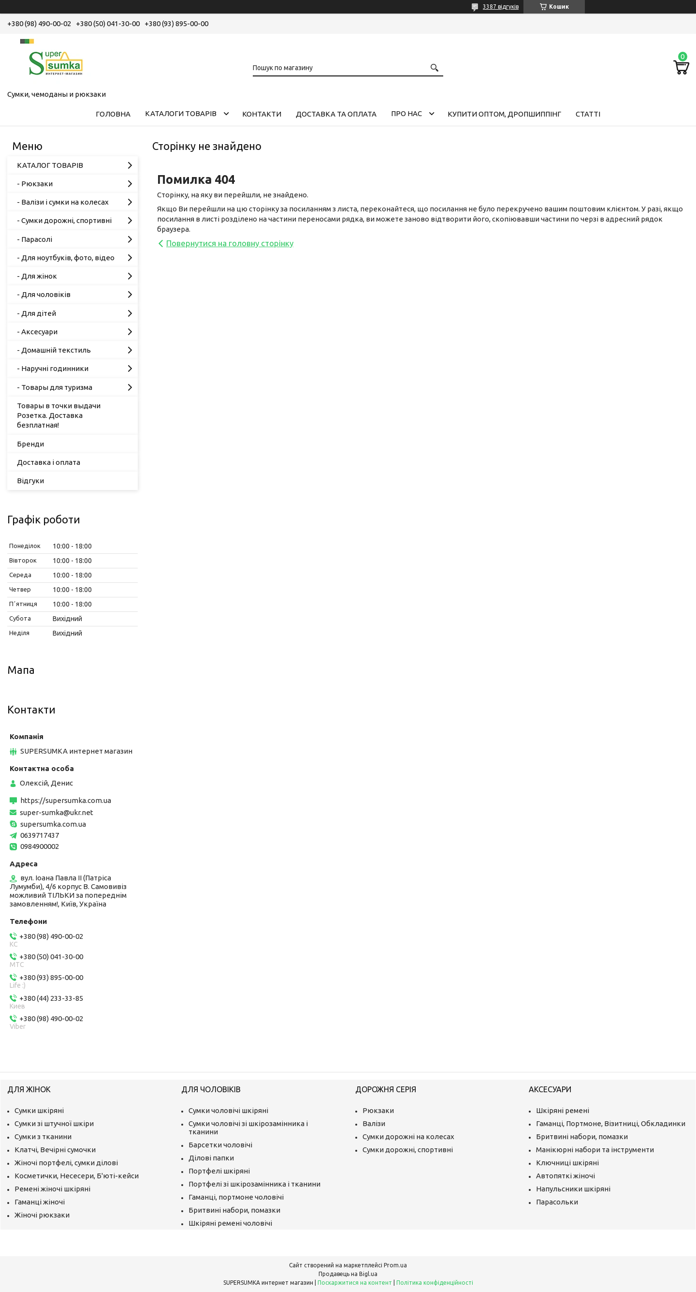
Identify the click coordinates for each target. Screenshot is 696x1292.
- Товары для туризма (54, 387)
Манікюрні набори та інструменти (595, 1149)
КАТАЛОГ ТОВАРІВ (50, 165)
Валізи (373, 1123)
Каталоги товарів (181, 113)
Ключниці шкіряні (567, 1162)
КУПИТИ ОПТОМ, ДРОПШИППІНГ (504, 114)
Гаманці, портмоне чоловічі (236, 1197)
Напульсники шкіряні (573, 1189)
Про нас (406, 113)
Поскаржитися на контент (355, 1282)
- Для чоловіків (44, 294)
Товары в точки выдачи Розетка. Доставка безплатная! (59, 415)
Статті (588, 114)
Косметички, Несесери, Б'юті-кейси (76, 1176)
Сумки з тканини (43, 1136)
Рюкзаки (378, 1110)
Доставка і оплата (48, 462)
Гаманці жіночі (39, 1202)
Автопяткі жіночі (565, 1176)
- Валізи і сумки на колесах (63, 202)
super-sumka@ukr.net (56, 812)
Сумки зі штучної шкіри (54, 1123)
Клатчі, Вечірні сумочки (55, 1149)
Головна (113, 114)
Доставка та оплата (336, 114)
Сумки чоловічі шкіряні (228, 1110)
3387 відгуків (501, 6)
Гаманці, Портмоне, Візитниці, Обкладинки (610, 1123)
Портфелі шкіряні (219, 1171)
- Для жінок (37, 276)
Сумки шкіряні (39, 1110)
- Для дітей (36, 313)
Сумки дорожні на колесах (408, 1136)
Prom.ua (395, 1265)
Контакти (261, 114)
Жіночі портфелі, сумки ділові (66, 1162)
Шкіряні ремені (562, 1110)
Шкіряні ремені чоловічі (230, 1223)
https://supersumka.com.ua (65, 800)
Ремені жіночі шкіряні (52, 1189)
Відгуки (30, 480)
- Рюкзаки (35, 183)
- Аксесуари (37, 331)
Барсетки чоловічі (220, 1145)
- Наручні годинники (52, 368)
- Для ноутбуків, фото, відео (66, 257)
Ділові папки (211, 1158)
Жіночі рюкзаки (42, 1215)
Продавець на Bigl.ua (348, 1274)
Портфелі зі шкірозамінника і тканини (254, 1184)
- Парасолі (34, 239)
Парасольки (557, 1202)
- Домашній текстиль (54, 350)
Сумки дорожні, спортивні (407, 1149)
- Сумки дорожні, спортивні (64, 220)
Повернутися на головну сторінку (229, 243)
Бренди (30, 444)
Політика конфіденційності (434, 1282)
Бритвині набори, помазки (234, 1210)
